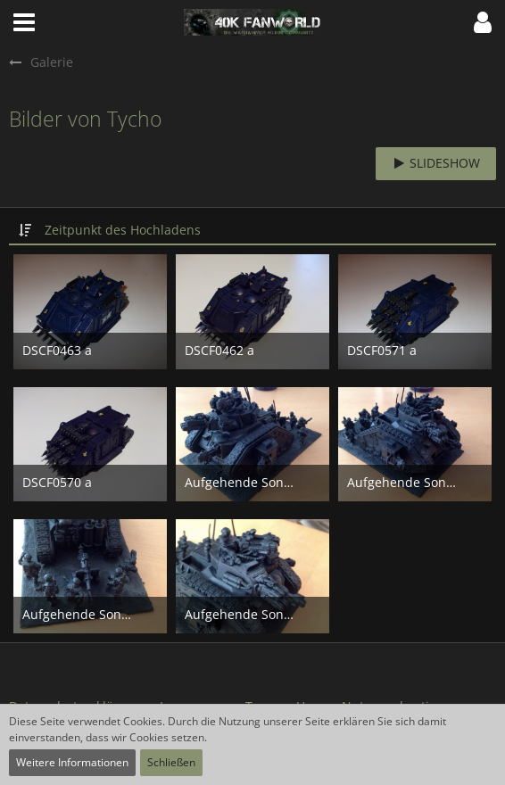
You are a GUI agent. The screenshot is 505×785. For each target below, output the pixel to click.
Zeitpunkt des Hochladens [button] (123, 229)
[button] (24, 22)
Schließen (171, 762)
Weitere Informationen (72, 762)
